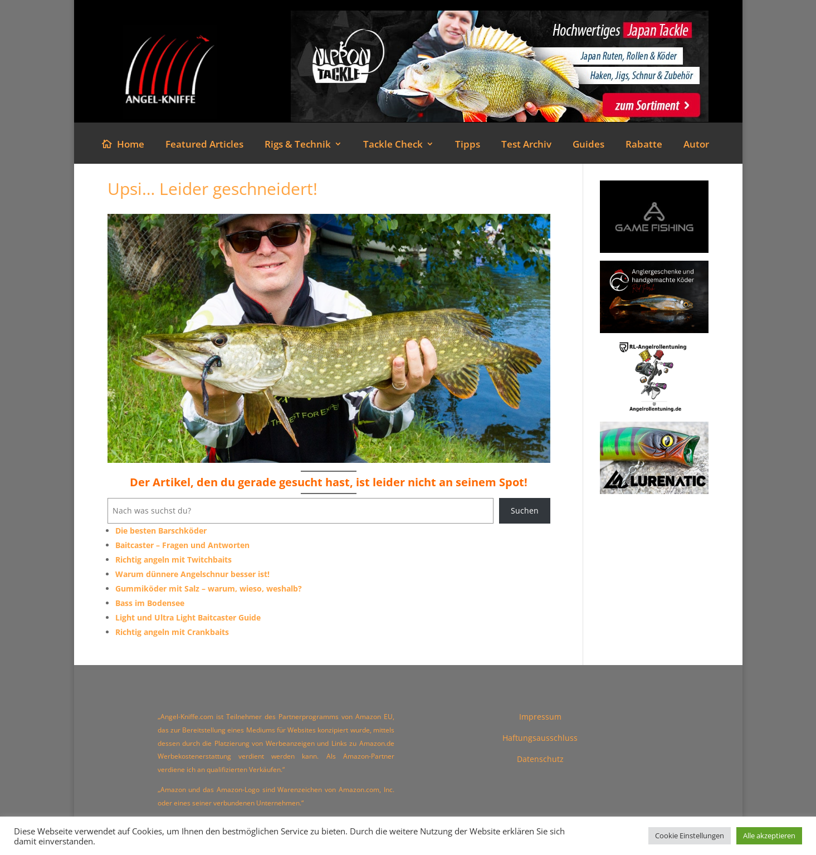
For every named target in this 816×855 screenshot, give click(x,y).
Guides (588, 145)
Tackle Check (393, 145)
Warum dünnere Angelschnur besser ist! (192, 574)
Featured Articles (204, 145)
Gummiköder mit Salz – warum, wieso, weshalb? (208, 588)
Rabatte (644, 145)
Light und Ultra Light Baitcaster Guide (188, 617)
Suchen (525, 510)
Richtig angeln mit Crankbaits (172, 632)
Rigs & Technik (298, 145)
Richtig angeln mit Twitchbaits (173, 559)
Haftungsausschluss (540, 737)
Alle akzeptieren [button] (769, 835)
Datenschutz (540, 759)
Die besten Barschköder (161, 530)
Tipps (467, 145)
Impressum (540, 716)
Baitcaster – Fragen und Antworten (182, 545)
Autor (696, 145)
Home (130, 145)
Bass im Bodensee (149, 603)
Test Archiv (526, 145)
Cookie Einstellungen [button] (689, 835)
